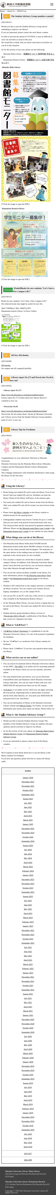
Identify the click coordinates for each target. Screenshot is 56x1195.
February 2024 (28, 871)
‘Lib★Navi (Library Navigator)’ (16, 631)
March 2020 (28, 1053)
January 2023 (28, 926)
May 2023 (28, 909)
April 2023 (28, 913)
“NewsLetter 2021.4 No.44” (14, 616)
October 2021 (28, 985)
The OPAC (19, 666)
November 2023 (28, 884)
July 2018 (28, 1134)
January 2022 (28, 973)
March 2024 (28, 867)
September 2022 (28, 943)
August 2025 (28, 799)
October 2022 (28, 939)
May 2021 (28, 1002)
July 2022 (28, 947)
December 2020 (28, 1019)
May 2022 (28, 956)
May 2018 (28, 1143)
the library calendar (21, 512)
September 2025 (28, 795)
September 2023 (28, 892)
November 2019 (28, 1070)
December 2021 (28, 977)
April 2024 (28, 862)
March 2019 (28, 1104)
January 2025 (28, 824)
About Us (11, 11)
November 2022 (28, 935)
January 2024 (28, 875)
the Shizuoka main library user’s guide (34, 528)
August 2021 (28, 994)
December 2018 (28, 1117)
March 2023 (28, 918)
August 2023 (28, 896)
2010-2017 (28, 1154)
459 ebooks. (6, 365)
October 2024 (28, 837)
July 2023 (28, 901)
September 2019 (28, 1079)
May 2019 (28, 1096)
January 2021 (28, 1015)
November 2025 (28, 786)
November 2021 (28, 981)
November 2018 (28, 1121)
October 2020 (28, 1028)
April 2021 (28, 1007)
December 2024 (28, 829)
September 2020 (28, 1032)
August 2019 (28, 1083)
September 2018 (28, 1130)
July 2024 (28, 850)
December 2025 (28, 782)
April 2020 (28, 1049)
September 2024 (28, 841)
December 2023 (28, 879)
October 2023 (28, 888)
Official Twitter (25, 706)
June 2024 (28, 854)
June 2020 (28, 1041)
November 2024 (28, 833)
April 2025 (28, 816)
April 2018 (28, 1147)
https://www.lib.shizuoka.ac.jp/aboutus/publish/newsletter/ (24, 411)
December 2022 (28, 930)
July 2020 (28, 1036)
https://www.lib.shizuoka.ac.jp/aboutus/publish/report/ (22, 395)
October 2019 (28, 1075)
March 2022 (28, 964)
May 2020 (28, 1045)
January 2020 (28, 1062)
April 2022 (28, 960)
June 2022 (28, 952)
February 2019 (28, 1109)
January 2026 (28, 778)
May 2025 (28, 812)
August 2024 (28, 846)
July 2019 (28, 1087)
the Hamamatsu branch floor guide (23, 578)
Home (2, 11)
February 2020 (28, 1058)
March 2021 (28, 1011)
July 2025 (28, 803)
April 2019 (28, 1100)
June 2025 (28, 807)
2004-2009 (28, 1160)
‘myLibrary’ (8, 690)
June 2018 (28, 1138)
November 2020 (28, 1024)
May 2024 (28, 858)
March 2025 (28, 820)
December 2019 (28, 1066)
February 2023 (28, 922)
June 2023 (28, 905)
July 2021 (28, 998)
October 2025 (28, 790)
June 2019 (28, 1092)
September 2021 (28, 990)
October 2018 (28, 1126)
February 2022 (28, 969)
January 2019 (28, 1113)
